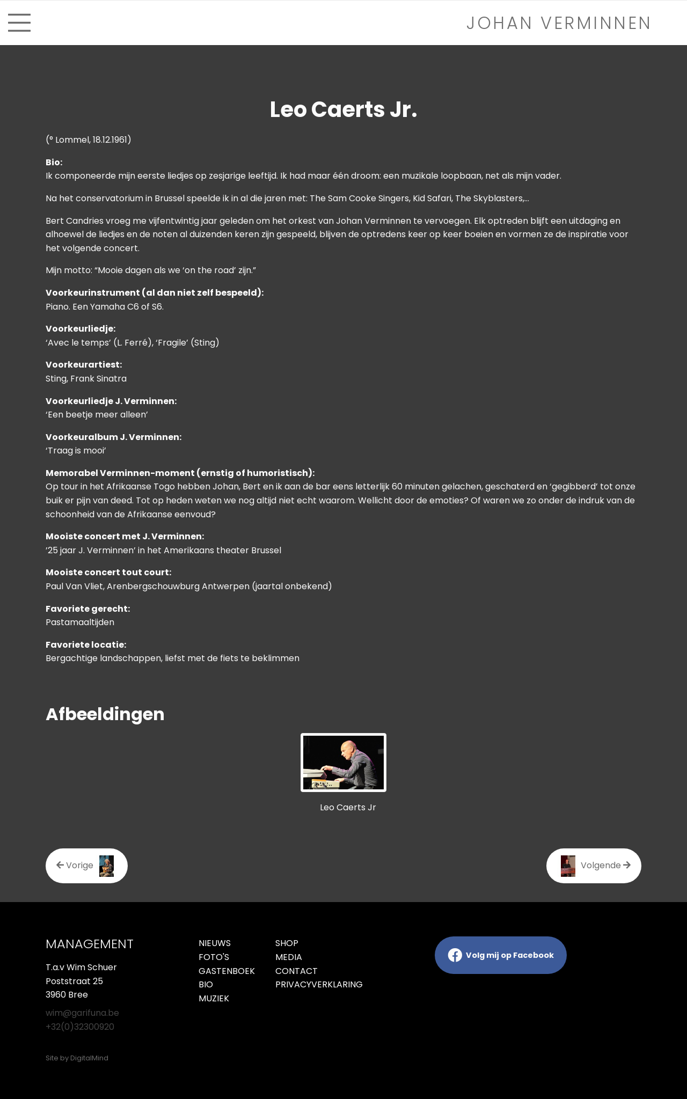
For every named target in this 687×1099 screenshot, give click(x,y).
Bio (206, 984)
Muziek (214, 998)
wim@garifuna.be (82, 1013)
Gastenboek (227, 971)
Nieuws (215, 943)
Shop (286, 943)
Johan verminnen (559, 23)
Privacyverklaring (305, 984)
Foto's (214, 957)
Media (288, 957)
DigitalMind (89, 1058)
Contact (296, 971)
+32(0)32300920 (80, 1027)
